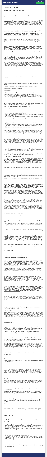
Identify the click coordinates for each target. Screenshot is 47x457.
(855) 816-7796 (39, 3)
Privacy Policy (33, 30)
